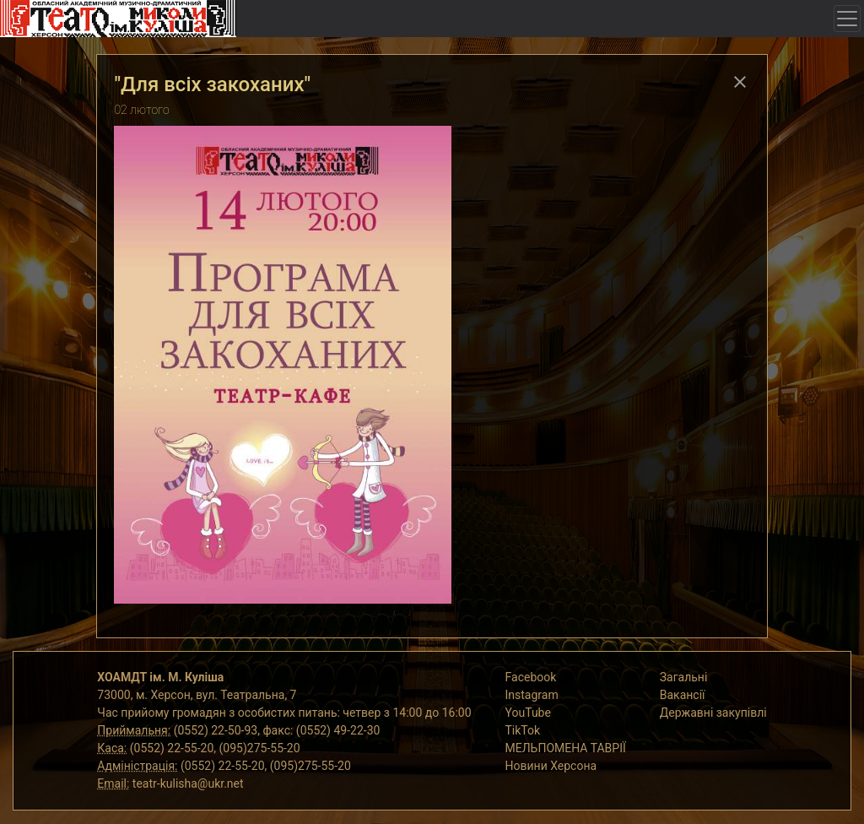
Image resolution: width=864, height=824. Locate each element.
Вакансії (682, 695)
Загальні (684, 677)
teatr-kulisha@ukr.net (188, 783)
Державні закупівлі (713, 712)
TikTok (523, 730)
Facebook (531, 677)
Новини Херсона (551, 765)
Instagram (532, 695)
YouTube (528, 712)
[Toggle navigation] (847, 18)
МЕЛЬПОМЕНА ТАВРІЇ (565, 748)
